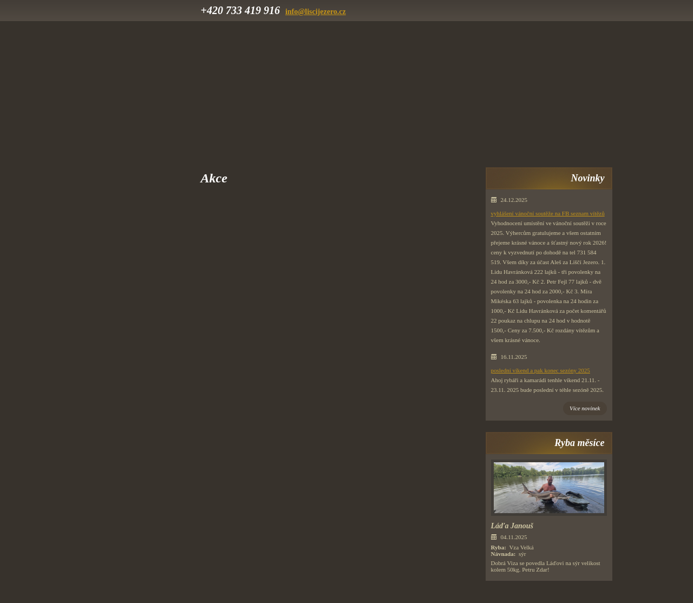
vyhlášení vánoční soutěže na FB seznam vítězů (548, 213)
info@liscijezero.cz (315, 12)
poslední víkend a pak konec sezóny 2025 (540, 370)
